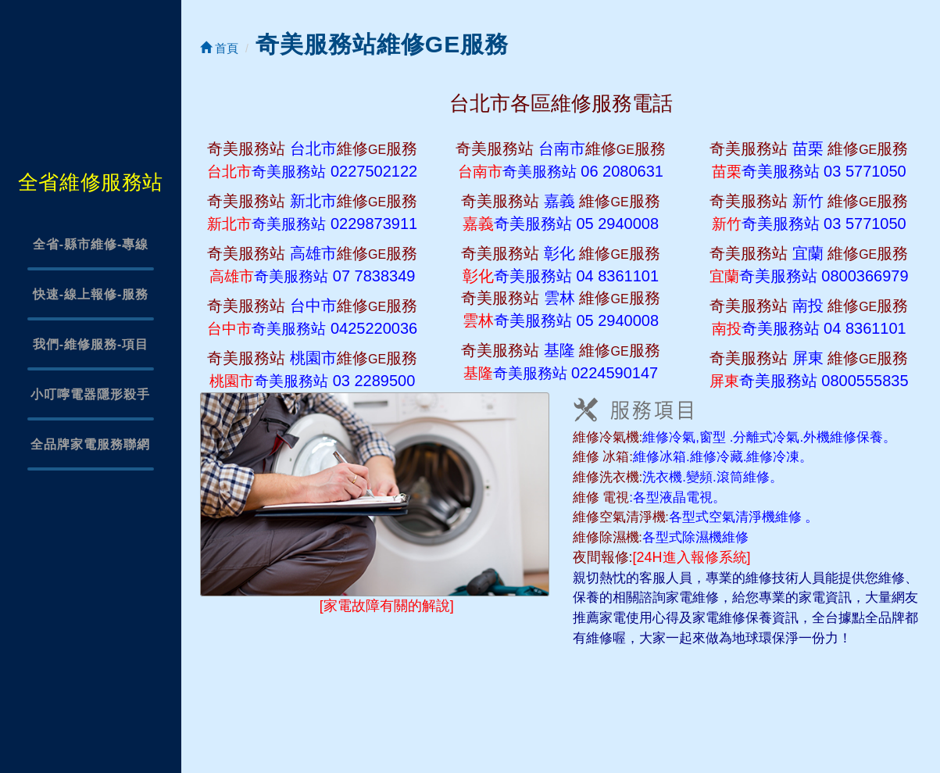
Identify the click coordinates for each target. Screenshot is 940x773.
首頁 (219, 48)
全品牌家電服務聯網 (90, 444)
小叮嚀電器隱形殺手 (90, 394)
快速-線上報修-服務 (91, 294)
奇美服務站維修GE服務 (382, 44)
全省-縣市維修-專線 (91, 244)
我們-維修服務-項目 (91, 344)
